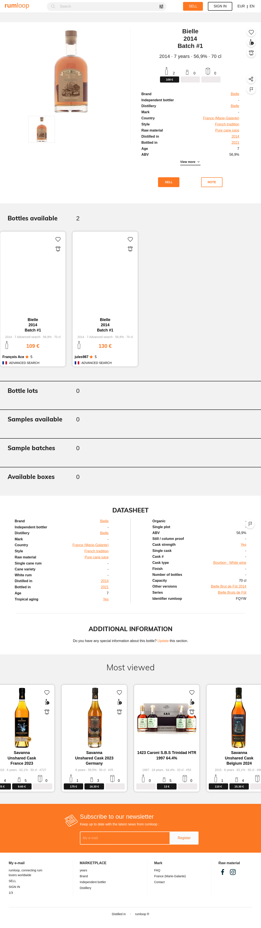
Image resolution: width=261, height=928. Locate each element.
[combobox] (112, 6)
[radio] (27, 357)
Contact (159, 882)
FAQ (157, 870)
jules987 (81, 357)
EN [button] (252, 6)
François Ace (13, 357)
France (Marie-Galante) (170, 876)
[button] (41, 129)
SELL (12, 881)
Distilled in (119, 914)
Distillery (85, 888)
